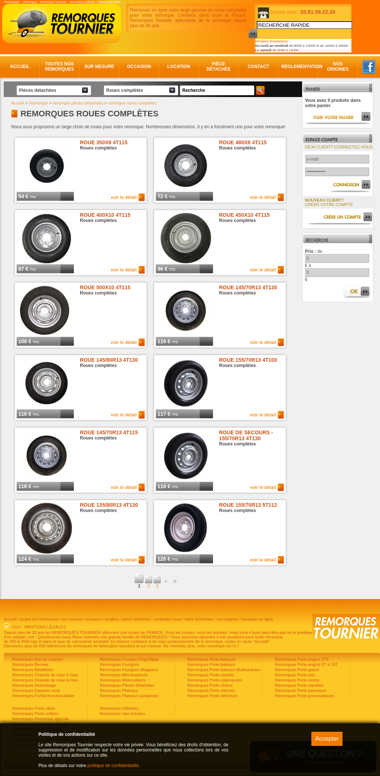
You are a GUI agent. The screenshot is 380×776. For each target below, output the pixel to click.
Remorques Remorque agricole (40, 719)
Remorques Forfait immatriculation (43, 695)
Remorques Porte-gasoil (296, 669)
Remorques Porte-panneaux (300, 690)
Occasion (139, 66)
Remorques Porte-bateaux (210, 664)
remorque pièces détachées (78, 103)
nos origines (227, 619)
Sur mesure (99, 66)
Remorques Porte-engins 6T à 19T (306, 664)
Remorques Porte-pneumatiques (304, 695)
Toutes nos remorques (59, 66)
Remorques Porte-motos (297, 680)
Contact (258, 66)
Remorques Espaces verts (35, 690)
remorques (12, 2)
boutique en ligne (257, 619)
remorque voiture (82, 2)
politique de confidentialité (112, 765)
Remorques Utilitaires (119, 708)
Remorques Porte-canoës (210, 675)
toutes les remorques (39, 619)
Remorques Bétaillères (32, 669)
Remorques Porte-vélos (33, 708)
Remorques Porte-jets (294, 675)
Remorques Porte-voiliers (34, 713)
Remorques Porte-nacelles (298, 685)
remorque (30, 2)
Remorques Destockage (33, 685)
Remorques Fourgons (119, 664)
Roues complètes (124, 90)
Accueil (19, 66)
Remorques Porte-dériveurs (212, 695)
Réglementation (298, 66)
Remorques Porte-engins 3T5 (301, 659)
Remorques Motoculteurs (122, 680)
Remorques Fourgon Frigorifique (129, 659)
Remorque (38, 103)
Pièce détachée (218, 66)
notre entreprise (198, 619)
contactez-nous (167, 619)
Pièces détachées (37, 90)
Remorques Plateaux (118, 690)
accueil (10, 619)
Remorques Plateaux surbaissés (128, 695)
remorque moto (109, 2)
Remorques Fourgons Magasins (128, 669)
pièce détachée (136, 619)
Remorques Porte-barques (211, 659)
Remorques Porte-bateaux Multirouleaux (223, 669)
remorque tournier (53, 2)
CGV (16, 627)
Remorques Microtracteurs (123, 675)
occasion (93, 619)
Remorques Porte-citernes (210, 690)
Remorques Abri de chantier (37, 659)
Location (178, 66)
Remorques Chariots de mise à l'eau (44, 675)
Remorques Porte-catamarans (214, 680)
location (112, 619)
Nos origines (338, 66)
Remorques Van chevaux (122, 713)
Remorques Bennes (29, 664)
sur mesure (72, 619)
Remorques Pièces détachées (126, 685)
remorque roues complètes (132, 103)
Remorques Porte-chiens (209, 685)
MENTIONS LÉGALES (45, 627)
